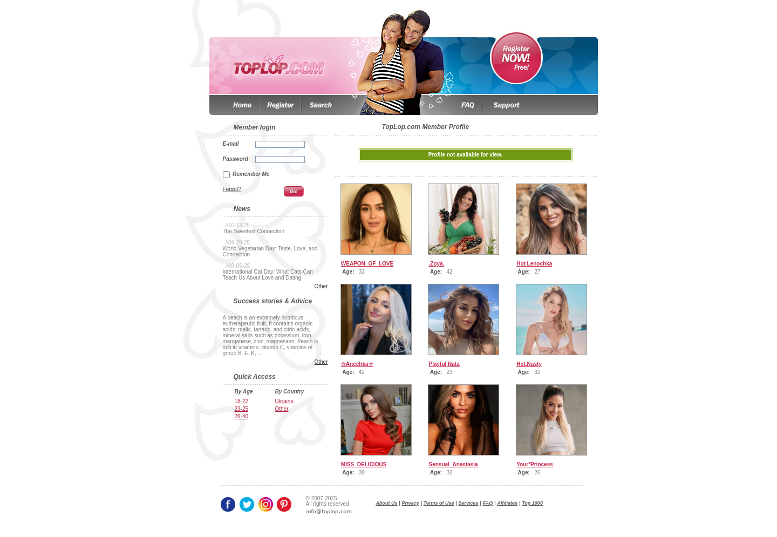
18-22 (242, 401)
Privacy (410, 503)
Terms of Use (439, 503)
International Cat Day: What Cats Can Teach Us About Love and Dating (268, 275)
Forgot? (232, 189)
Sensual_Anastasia (453, 464)
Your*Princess (534, 464)
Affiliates (507, 503)
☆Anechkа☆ (357, 364)
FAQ (488, 503)
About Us (387, 503)
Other (321, 286)
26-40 (242, 416)
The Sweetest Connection (254, 231)
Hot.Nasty (529, 364)
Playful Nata (444, 364)
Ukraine (284, 401)
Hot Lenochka (534, 264)
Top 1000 (532, 503)
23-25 (242, 409)
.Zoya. (437, 264)
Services (469, 503)
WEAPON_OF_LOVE (367, 264)
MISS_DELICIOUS (363, 464)
